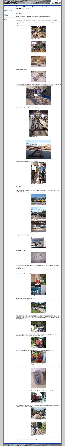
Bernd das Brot (19, 273)
